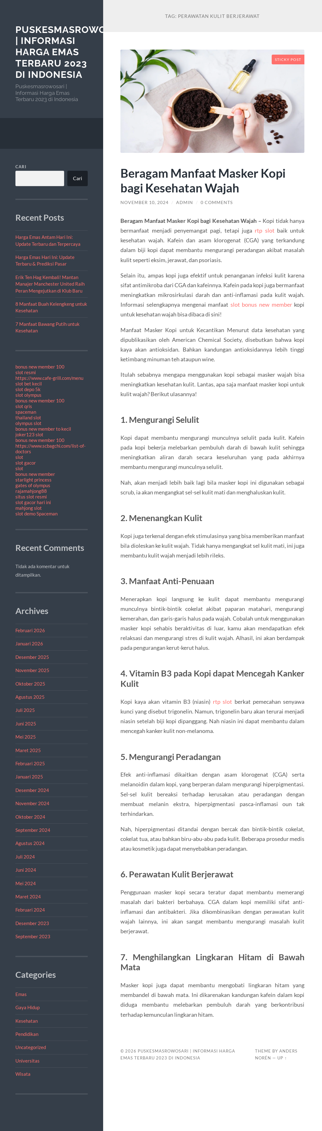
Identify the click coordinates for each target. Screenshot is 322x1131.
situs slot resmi (31, 496)
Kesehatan (26, 1021)
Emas (21, 994)
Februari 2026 (30, 630)
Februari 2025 (30, 763)
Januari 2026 (29, 643)
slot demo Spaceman (36, 513)
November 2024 (32, 803)
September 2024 (32, 830)
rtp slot (264, 230)
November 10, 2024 (144, 202)
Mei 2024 (25, 883)
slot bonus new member (261, 304)
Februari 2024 (30, 910)
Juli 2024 (25, 856)
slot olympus (28, 395)
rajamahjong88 (31, 491)
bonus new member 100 (39, 366)
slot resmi (25, 372)
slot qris (23, 406)
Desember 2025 (32, 657)
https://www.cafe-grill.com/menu (49, 378)
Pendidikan (26, 1034)
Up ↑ (282, 1057)
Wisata (23, 1074)
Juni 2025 (25, 723)
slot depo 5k (28, 389)
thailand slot (28, 417)
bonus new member (35, 474)
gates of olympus (32, 485)
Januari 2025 (29, 776)
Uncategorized (30, 1047)
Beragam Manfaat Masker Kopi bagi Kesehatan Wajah (204, 180)
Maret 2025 (28, 750)
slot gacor (25, 463)
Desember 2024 (32, 790)
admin (184, 202)
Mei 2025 (25, 737)
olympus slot (28, 423)
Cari (20, 166)
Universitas (27, 1061)
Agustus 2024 (30, 843)
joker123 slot (29, 434)
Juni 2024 (25, 870)
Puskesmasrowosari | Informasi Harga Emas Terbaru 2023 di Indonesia (72, 52)
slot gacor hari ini (33, 502)
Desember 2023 (32, 923)
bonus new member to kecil (43, 429)
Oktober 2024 (30, 817)
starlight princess (33, 479)
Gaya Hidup (27, 1007)
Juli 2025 (25, 710)
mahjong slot (28, 508)
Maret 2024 (28, 896)
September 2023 (32, 936)
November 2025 (32, 670)
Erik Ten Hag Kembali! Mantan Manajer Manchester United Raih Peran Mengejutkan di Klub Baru (50, 284)
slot (19, 457)
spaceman (25, 412)
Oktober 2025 (30, 684)
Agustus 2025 (30, 697)
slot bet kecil (28, 383)
